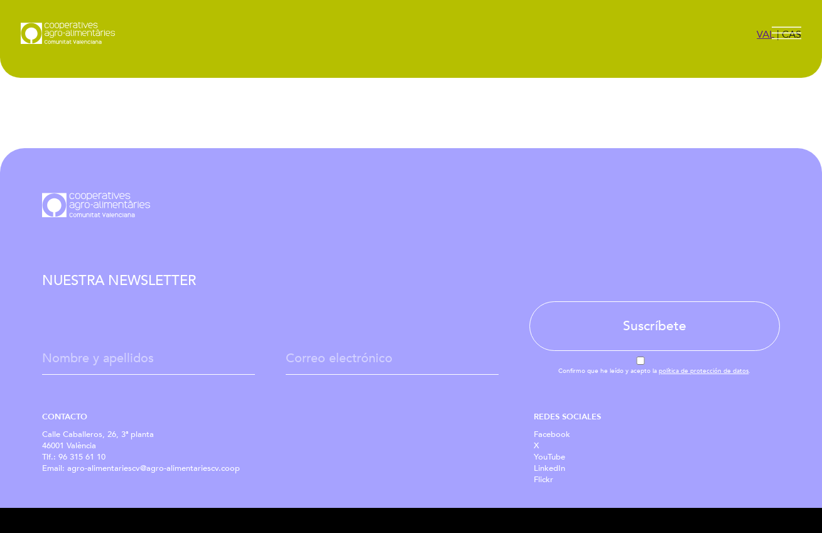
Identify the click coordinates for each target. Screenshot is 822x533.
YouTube (549, 457)
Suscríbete (654, 326)
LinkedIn (549, 468)
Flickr (543, 479)
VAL (765, 34)
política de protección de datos (704, 371)
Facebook (552, 434)
